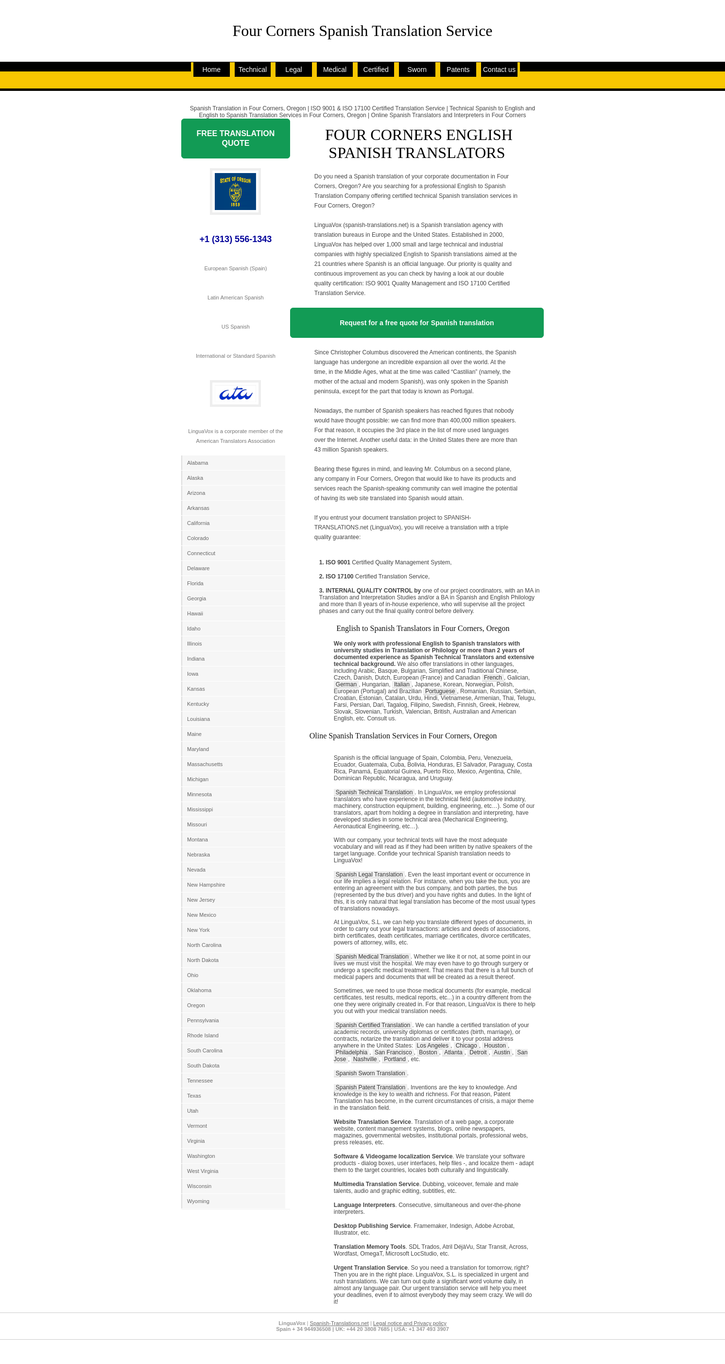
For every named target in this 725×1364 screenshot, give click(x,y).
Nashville (365, 1059)
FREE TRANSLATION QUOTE (236, 138)
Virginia (196, 1141)
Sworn (417, 69)
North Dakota (203, 960)
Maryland (198, 749)
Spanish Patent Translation (370, 1087)
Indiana (196, 659)
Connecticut (201, 553)
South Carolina (205, 1050)
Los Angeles (433, 1045)
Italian (402, 684)
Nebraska (198, 854)
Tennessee (200, 1081)
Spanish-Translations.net (339, 1323)
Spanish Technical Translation (374, 792)
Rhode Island (203, 1035)
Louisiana (198, 719)
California (198, 523)
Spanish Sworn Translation (370, 1073)
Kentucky (198, 704)
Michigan (197, 779)
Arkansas (198, 508)
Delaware (198, 568)
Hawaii (195, 613)
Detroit (477, 1052)
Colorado (198, 538)
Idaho (194, 628)
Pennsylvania (203, 1020)
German (346, 684)
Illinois (194, 644)
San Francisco (393, 1052)
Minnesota (199, 794)
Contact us (499, 69)
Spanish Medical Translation (372, 956)
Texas (194, 1096)
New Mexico (201, 915)
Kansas (196, 689)
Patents (458, 69)
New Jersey (201, 900)
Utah (192, 1111)
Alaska (195, 478)
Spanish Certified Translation (373, 1025)
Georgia (196, 598)
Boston (428, 1052)
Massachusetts (205, 764)
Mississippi (200, 809)
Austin (502, 1052)
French (493, 677)
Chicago (466, 1045)
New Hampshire (206, 885)
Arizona (196, 493)
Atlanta (453, 1052)
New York (198, 930)
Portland (395, 1059)
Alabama (197, 463)
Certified (376, 69)
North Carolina (204, 945)
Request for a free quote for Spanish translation (417, 323)
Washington (201, 1156)
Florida (195, 583)
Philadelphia (351, 1052)
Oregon (196, 1005)
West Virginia (202, 1171)
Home (212, 69)
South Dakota (203, 1065)
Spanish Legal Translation (369, 874)
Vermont (197, 1126)
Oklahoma (199, 990)
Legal (293, 69)
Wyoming (198, 1201)
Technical (253, 69)
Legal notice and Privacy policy (410, 1323)
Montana (197, 839)
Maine (194, 734)
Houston (495, 1045)
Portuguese (440, 691)
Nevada (196, 870)
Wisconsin (199, 1186)
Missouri (197, 824)
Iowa (192, 674)
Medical (334, 69)
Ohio (192, 975)
